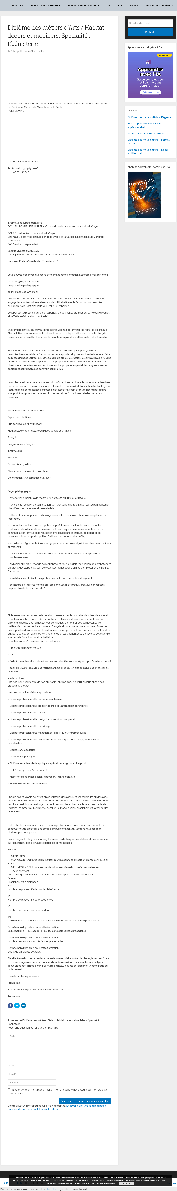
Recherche (150, 32)
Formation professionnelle (83, 5)
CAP (108, 5)
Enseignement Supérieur (159, 5)
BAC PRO (134, 5)
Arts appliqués (19, 51)
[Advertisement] (33, 77)
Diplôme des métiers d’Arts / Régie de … (150, 117)
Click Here (51, 1189)
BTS (120, 5)
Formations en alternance (45, 5)
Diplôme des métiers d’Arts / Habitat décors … (149, 141)
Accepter (126, 1183)
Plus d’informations (107, 1183)
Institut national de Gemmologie (146, 133)
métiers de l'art (36, 51)
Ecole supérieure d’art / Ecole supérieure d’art (144, 125)
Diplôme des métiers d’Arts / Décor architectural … (148, 151)
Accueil (17, 5)
